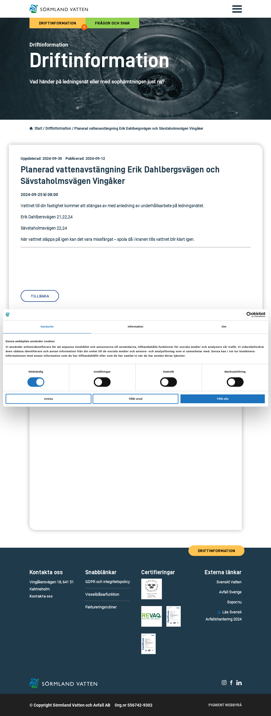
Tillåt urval (135, 398)
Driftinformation (62, 24)
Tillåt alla (223, 398)
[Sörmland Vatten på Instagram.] (224, 684)
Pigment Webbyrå (225, 705)
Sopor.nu (234, 602)
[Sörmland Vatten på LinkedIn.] (239, 684)
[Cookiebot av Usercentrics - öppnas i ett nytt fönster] (239, 314)
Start (38, 128)
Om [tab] (224, 326)
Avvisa (48, 398)
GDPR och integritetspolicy (107, 582)
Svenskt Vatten (229, 582)
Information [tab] (135, 326)
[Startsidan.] (31, 128)
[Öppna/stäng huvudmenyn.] (235, 9)
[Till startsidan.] (58, 9)
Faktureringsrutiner (100, 607)
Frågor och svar (112, 23)
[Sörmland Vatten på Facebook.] (231, 684)
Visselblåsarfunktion (102, 594)
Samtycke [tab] (47, 326)
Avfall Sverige (230, 592)
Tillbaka (40, 296)
